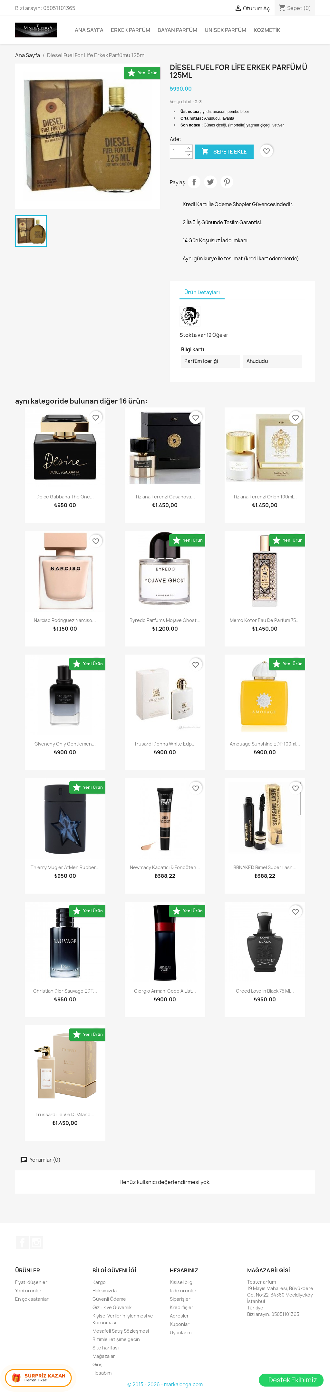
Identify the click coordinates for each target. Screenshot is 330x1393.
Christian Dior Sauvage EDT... (65, 991)
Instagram (36, 1242)
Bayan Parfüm (177, 30)
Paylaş (194, 181)
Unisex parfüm (225, 30)
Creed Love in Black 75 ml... (265, 991)
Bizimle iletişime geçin (116, 1339)
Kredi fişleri (182, 1307)
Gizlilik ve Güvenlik (111, 1307)
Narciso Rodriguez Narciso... (65, 620)
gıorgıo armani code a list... (165, 991)
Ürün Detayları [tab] (202, 292)
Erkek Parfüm (130, 30)
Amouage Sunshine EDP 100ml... (265, 744)
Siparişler (180, 1299)
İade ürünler (183, 1291)
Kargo (99, 1282)
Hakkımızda (104, 1291)
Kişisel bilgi (181, 1282)
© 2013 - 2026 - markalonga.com (165, 1384)
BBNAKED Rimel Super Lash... (264, 867)
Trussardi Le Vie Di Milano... (64, 1114)
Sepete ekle (224, 151)
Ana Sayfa (89, 30)
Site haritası (105, 1348)
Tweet (210, 181)
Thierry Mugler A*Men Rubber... (65, 867)
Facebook (22, 1242)
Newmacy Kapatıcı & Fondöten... (165, 867)
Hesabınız (184, 1270)
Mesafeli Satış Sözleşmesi (120, 1331)
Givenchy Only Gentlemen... (65, 744)
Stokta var (193, 335)
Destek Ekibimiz (292, 1380)
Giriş (97, 1364)
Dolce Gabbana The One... (65, 497)
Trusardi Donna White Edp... (165, 744)
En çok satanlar (32, 1299)
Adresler (179, 1316)
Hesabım (102, 1373)
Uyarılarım (180, 1332)
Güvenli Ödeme (109, 1299)
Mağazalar (103, 1356)
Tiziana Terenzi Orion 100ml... (265, 497)
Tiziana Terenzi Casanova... (165, 497)
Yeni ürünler (28, 1291)
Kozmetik (267, 30)
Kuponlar (179, 1324)
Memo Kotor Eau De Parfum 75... (265, 620)
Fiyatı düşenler (31, 1282)
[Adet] (177, 152)
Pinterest (226, 181)
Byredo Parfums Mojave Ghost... (165, 620)
